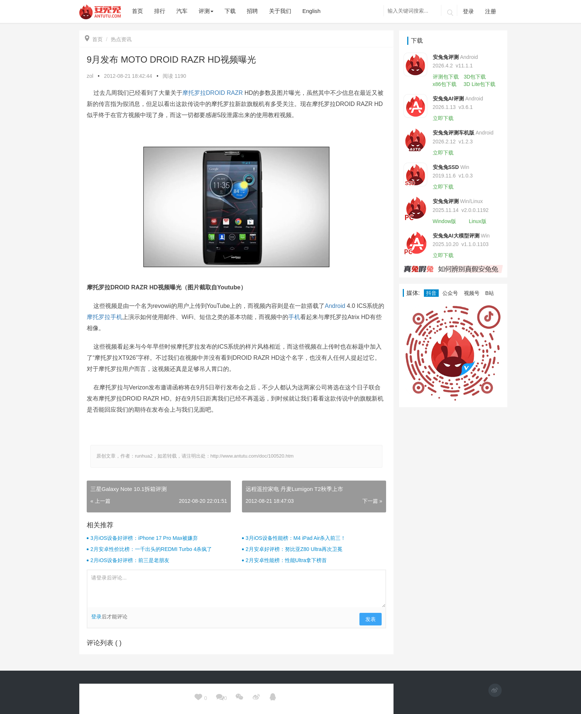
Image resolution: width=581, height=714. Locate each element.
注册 (490, 11)
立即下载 (443, 118)
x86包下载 (445, 84)
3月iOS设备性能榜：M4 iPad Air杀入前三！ (296, 538)
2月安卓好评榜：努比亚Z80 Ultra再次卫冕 (294, 549)
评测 (206, 11)
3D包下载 (475, 77)
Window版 (444, 221)
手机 (294, 317)
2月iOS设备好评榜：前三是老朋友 (129, 560)
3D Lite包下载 (479, 84)
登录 (468, 11)
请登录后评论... (236, 588)
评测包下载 (446, 77)
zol (90, 76)
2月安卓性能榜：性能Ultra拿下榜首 (286, 560)
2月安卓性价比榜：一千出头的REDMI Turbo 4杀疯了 (151, 549)
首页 (94, 39)
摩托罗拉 (194, 93)
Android (335, 306)
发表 (370, 619)
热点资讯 (121, 39)
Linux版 (477, 221)
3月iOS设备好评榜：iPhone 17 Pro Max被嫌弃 (144, 538)
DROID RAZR (224, 93)
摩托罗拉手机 (104, 317)
